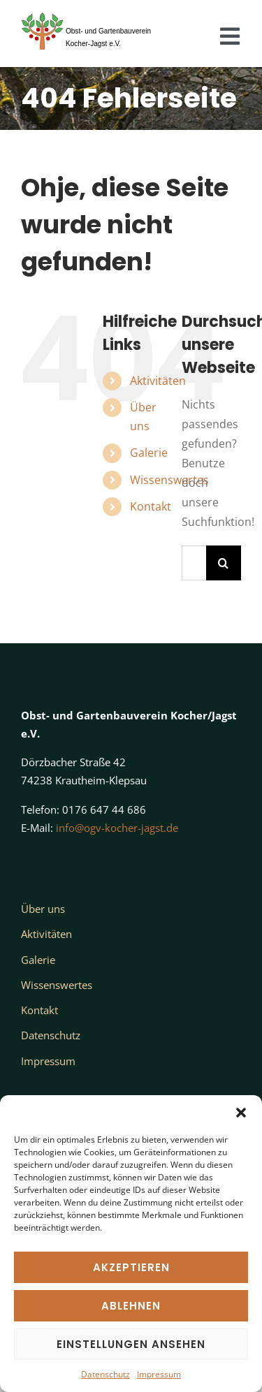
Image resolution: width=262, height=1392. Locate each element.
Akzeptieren (131, 1267)
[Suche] (223, 562)
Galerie (149, 452)
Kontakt (150, 506)
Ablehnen (131, 1305)
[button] (241, 1113)
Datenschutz (105, 1374)
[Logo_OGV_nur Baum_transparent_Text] (93, 12)
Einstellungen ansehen (131, 1344)
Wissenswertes (169, 480)
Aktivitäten (158, 380)
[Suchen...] (194, 562)
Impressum (159, 1374)
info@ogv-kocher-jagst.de (117, 828)
